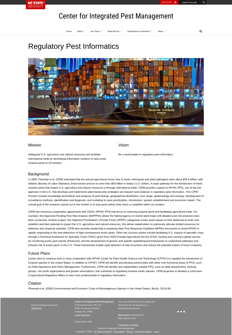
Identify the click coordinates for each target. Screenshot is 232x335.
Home (69, 31)
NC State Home (37, 2)
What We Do (115, 31)
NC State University (103, 332)
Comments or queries (128, 325)
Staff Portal (36, 308)
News (162, 31)
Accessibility (119, 332)
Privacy (129, 332)
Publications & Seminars (140, 31)
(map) (77, 315)
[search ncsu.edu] (189, 2)
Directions (85, 315)
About (81, 31)
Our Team (96, 31)
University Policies (143, 332)
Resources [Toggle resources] (167, 2)
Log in (156, 332)
